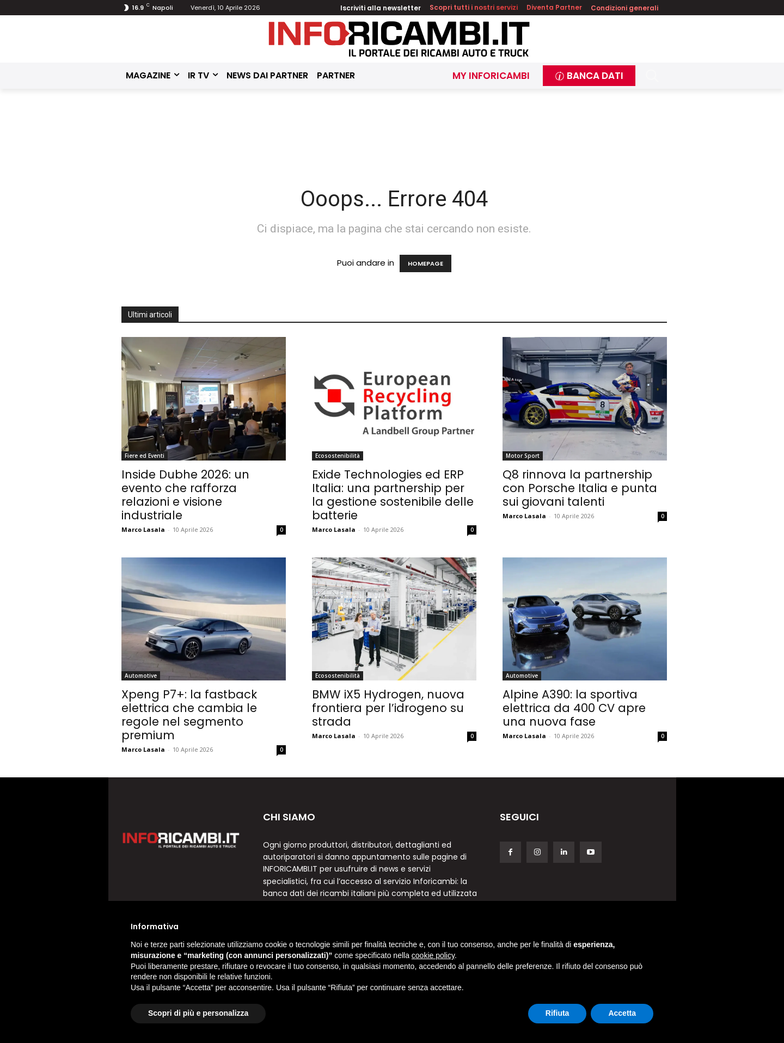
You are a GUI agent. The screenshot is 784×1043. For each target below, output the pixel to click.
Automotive (141, 675)
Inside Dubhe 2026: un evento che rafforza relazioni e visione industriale (185, 495)
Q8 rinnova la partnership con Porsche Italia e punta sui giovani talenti (580, 488)
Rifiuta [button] (557, 1013)
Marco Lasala (143, 529)
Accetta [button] (622, 1013)
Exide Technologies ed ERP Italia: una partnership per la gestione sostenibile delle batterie (393, 495)
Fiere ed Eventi (144, 455)
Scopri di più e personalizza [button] (198, 1013)
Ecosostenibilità (337, 455)
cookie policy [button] (433, 955)
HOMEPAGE (425, 263)
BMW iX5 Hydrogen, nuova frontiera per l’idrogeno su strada (388, 707)
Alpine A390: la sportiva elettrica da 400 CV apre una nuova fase (574, 707)
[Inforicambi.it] (399, 39)
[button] (652, 76)
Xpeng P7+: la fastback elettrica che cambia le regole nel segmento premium (189, 714)
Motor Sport (523, 455)
